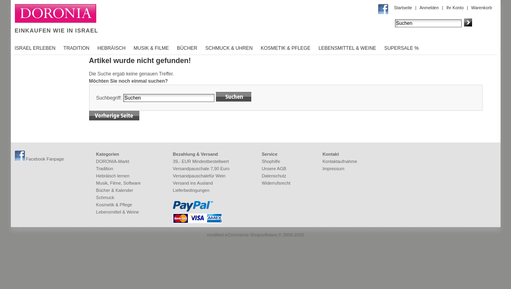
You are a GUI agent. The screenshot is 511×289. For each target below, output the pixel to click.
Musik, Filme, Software (118, 183)
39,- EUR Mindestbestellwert (201, 161)
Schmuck (105, 197)
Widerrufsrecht (276, 183)
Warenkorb (481, 7)
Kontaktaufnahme (339, 161)
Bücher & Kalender (114, 190)
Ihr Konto (455, 7)
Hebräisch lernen (112, 175)
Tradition (76, 48)
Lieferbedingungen (191, 190)
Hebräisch (112, 48)
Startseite (403, 7)
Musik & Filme (151, 48)
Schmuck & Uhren (228, 48)
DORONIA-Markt (112, 161)
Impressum (333, 168)
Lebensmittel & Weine (348, 48)
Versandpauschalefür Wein (199, 175)
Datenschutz (274, 175)
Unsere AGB (274, 168)
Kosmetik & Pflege (286, 48)
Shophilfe (271, 161)
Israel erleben (35, 48)
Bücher (187, 48)
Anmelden (429, 7)
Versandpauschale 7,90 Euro (201, 168)
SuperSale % (401, 48)
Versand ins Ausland (193, 183)
